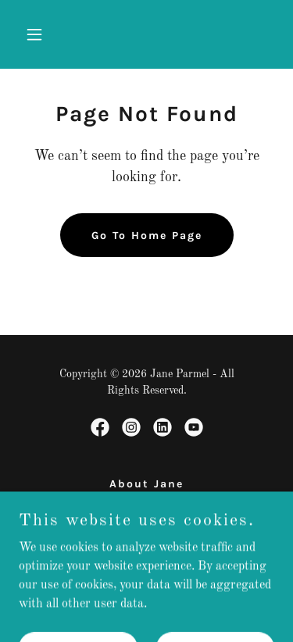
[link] (100, 427)
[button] (38, 34)
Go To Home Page (146, 235)
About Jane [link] (146, 483)
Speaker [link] (146, 503)
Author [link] (146, 523)
